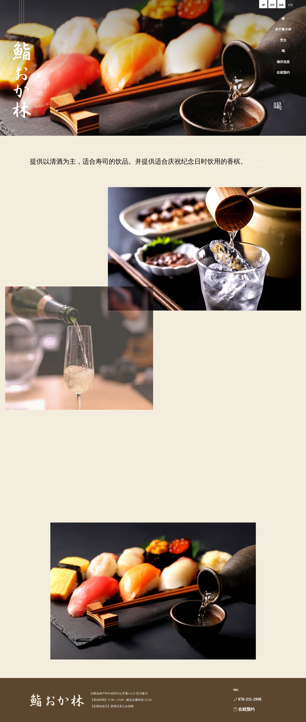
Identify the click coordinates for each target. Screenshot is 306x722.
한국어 (281, 4)
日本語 (263, 4)
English (272, 4)
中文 (290, 4)
